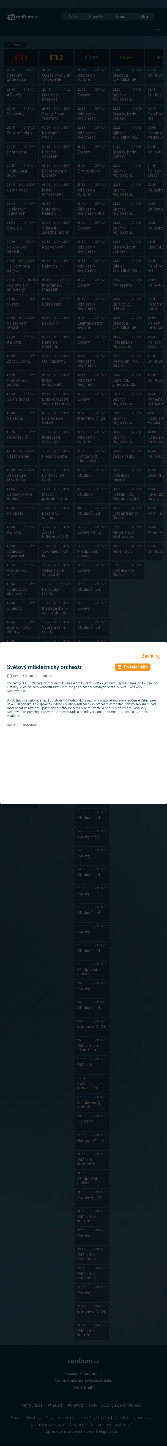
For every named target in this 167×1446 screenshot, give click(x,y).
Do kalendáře (133, 667)
